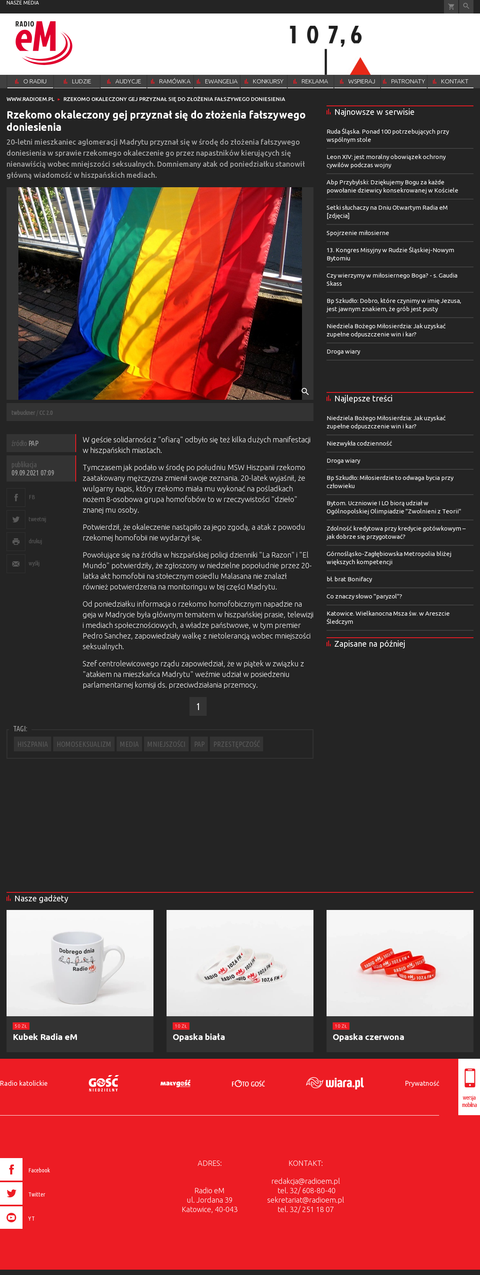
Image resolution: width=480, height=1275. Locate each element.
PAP (199, 744)
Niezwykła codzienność (359, 443)
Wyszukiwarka (466, 6)
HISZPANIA (32, 744)
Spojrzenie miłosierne (358, 232)
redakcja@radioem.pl (305, 1181)
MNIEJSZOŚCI (166, 744)
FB (32, 496)
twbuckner (23, 412)
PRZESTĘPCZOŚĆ (236, 744)
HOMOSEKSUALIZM (83, 744)
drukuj (35, 541)
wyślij (34, 563)
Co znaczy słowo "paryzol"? (364, 596)
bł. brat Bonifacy (349, 579)
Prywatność (422, 1083)
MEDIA (129, 744)
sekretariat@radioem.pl (305, 1200)
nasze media (23, 2)
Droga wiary (343, 351)
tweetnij (37, 518)
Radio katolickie (23, 1083)
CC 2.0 (45, 412)
